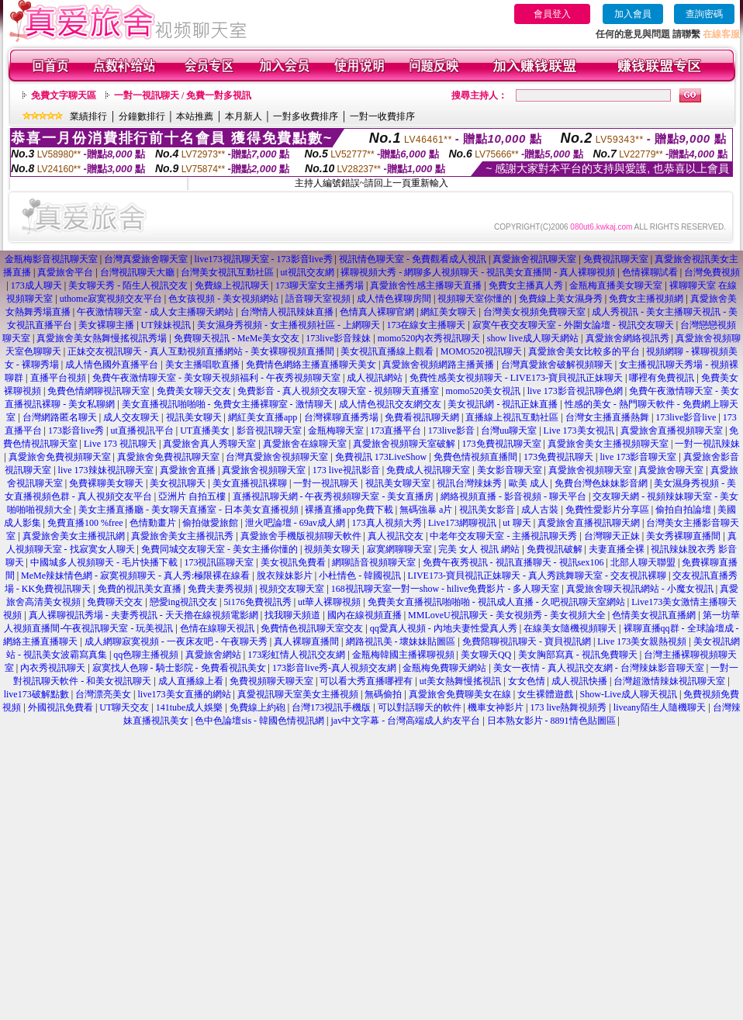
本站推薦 (194, 116)
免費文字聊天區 (63, 95)
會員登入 (552, 14)
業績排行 (88, 116)
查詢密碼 (704, 14)
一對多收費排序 (305, 116)
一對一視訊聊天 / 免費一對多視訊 (182, 95)
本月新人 (243, 116)
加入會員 (632, 14)
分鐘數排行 (142, 116)
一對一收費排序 (382, 116)
